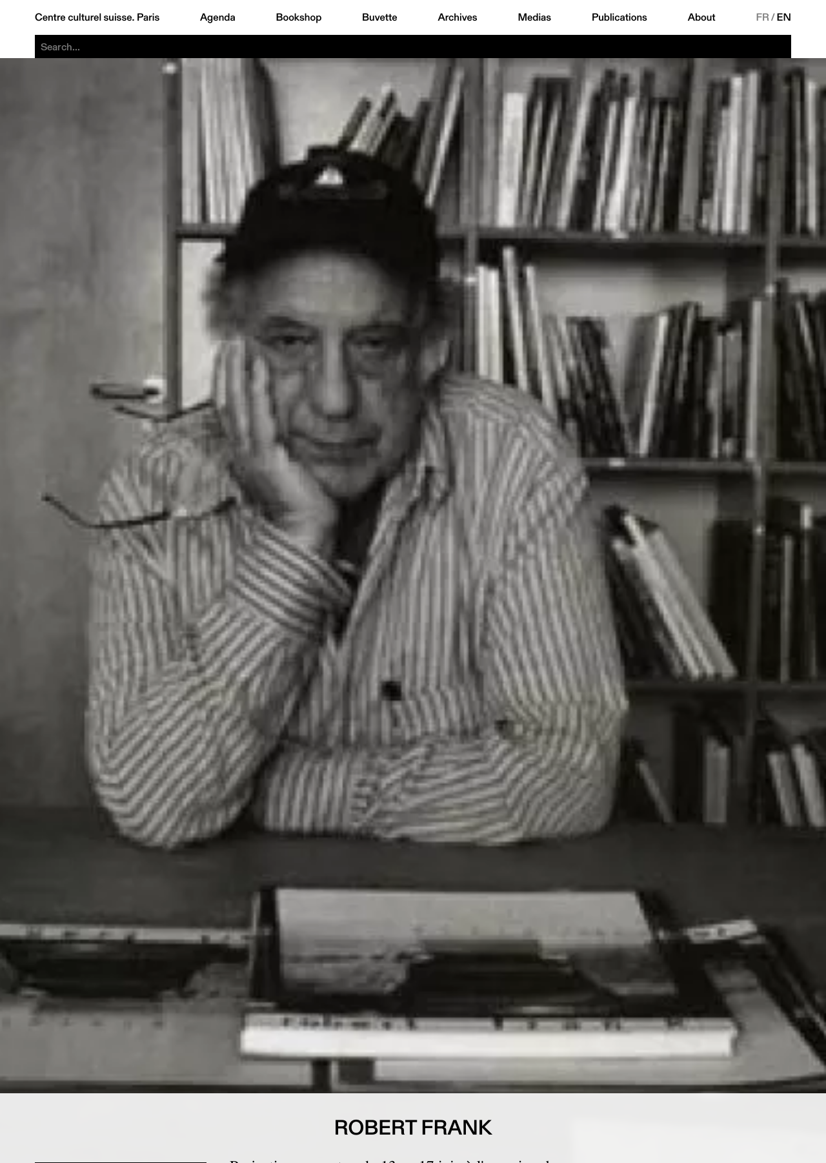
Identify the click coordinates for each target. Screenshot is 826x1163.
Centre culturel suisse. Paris (97, 17)
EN (784, 17)
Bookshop (298, 17)
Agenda (218, 17)
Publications (619, 17)
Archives (457, 17)
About (702, 17)
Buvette (380, 17)
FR (762, 17)
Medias (534, 17)
